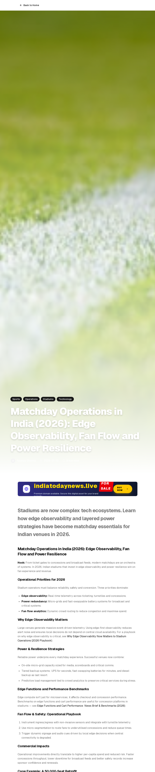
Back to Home (29, 5)
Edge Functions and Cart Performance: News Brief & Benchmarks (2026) (81, 705)
